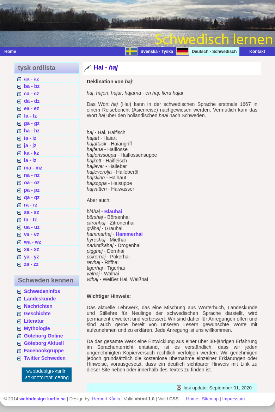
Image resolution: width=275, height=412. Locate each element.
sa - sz (31, 212)
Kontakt (253, 51)
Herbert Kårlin (106, 398)
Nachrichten (38, 306)
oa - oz (31, 182)
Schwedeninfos (42, 291)
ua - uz (31, 227)
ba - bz (31, 86)
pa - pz (31, 190)
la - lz (30, 160)
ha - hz (31, 130)
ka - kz (31, 153)
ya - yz (31, 256)
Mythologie (37, 328)
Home (10, 51)
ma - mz (33, 168)
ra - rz (30, 205)
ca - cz (31, 93)
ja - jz (30, 145)
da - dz (31, 101)
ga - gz (31, 123)
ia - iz (30, 138)
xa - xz (31, 249)
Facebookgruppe (44, 350)
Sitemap (210, 398)
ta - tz (30, 219)
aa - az (31, 79)
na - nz (31, 175)
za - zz (31, 264)
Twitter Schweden (45, 358)
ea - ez (31, 108)
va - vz (31, 234)
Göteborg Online (43, 336)
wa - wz (32, 242)
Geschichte (37, 313)
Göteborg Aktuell (44, 343)
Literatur (34, 321)
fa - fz (30, 116)
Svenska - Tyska (156, 51)
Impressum (233, 398)
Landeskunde (40, 298)
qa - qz (31, 197)
